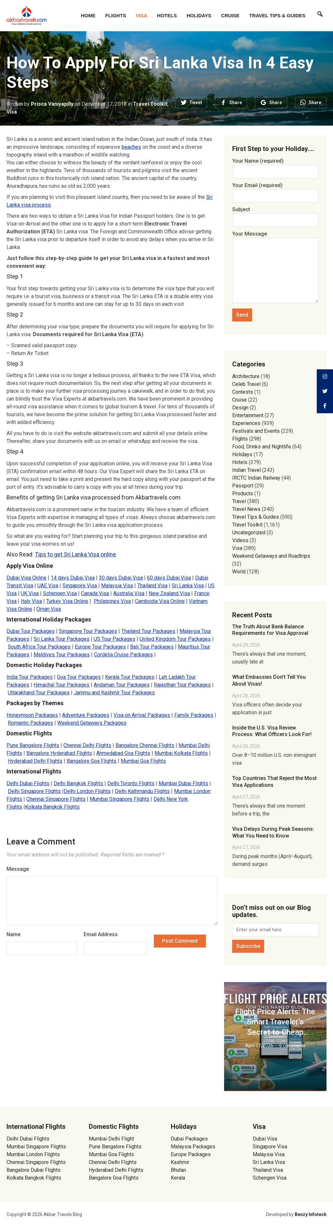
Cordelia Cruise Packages (123, 654)
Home (88, 15)
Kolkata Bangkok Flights (52, 807)
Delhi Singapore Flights (34, 791)
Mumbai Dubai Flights (183, 783)
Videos (240, 540)
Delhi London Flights (87, 791)
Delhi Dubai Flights (28, 783)
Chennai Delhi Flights (87, 745)
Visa (141, 15)
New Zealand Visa (169, 593)
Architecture (246, 376)
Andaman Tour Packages (122, 685)
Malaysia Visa (117, 585)
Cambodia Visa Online (160, 601)
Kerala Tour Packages (129, 677)
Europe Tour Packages (100, 647)
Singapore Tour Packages (88, 631)
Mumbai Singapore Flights (119, 799)
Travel (239, 501)
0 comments (292, 1045)
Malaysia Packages (193, 1146)
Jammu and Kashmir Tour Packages (114, 693)
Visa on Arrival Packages (141, 715)
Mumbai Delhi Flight (111, 1139)
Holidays (199, 15)
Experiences (246, 423)
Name (13, 934)
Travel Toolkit (150, 104)
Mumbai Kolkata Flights (181, 753)
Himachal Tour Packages (61, 685)
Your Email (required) (275, 190)
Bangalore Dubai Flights (33, 1170)
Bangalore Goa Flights (91, 761)
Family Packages (193, 715)
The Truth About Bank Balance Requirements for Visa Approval (270, 629)
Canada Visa (95, 593)
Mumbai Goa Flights (143, 761)
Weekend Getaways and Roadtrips (271, 556)
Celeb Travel (246, 384)
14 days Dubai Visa (73, 578)
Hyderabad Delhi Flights (35, 761)
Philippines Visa (112, 601)
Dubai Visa (265, 1139)
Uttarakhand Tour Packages (39, 693)
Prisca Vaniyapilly (52, 104)
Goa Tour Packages (79, 677)
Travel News (246, 509)
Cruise (230, 15)
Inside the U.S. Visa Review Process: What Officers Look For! (272, 731)
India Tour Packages (30, 677)
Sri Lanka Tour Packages (61, 639)
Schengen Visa (60, 593)
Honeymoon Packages (32, 715)
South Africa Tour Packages (39, 647)
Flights (115, 15)
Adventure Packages (85, 715)
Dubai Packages (189, 1139)
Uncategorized (248, 532)
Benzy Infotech (310, 1214)
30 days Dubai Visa (121, 578)
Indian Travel (246, 470)
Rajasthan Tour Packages (182, 685)
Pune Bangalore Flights (33, 745)
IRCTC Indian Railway (256, 478)
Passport (242, 486)
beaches (131, 147)
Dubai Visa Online (27, 578)
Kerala (178, 1178)
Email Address (101, 934)
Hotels (167, 15)
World (239, 571)
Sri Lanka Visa (188, 585)
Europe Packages (191, 1154)
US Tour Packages (114, 639)
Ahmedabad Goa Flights (123, 753)
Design (240, 407)
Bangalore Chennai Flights (144, 745)
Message (18, 869)
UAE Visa (47, 585)
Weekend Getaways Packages (92, 723)
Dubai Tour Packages (31, 631)
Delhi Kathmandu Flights (142, 791)
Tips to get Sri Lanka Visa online (75, 554)
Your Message (275, 267)
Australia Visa (128, 593)
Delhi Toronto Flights (130, 783)
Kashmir (180, 1162)
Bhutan (178, 1170)
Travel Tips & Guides (277, 15)
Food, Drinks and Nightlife (261, 447)
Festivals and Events (256, 431)
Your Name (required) (275, 166)
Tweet (196, 102)
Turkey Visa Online (67, 601)
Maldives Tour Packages (61, 654)
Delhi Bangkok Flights (78, 783)
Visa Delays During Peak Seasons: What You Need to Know (273, 832)
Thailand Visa (152, 585)
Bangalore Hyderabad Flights (59, 753)
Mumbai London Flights (33, 1154)
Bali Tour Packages (152, 647)
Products (242, 493)
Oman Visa (48, 609)
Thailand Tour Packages (148, 631)
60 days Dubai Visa (169, 578)
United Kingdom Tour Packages (175, 639)
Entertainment (247, 415)
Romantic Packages (30, 723)
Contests (242, 392)
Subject (275, 214)
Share (235, 102)
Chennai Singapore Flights (56, 799)
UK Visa (30, 593)
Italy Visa (31, 601)
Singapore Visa (79, 585)
